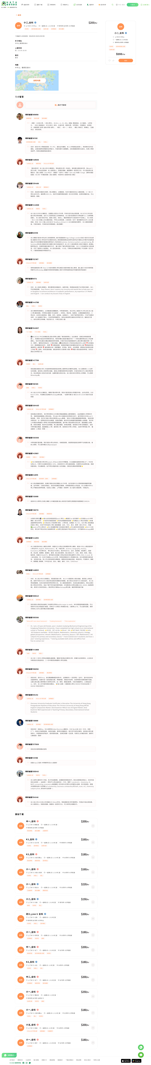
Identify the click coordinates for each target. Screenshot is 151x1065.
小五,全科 (31, 1024)
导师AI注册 (97, 1060)
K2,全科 (30, 854)
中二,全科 (31, 976)
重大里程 (36, 1060)
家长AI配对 (87, 1060)
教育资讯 (20, 1060)
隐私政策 (78, 1060)
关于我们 (12, 1060)
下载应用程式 (69, 1060)
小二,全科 (28, 22)
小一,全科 (31, 869)
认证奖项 (28, 1060)
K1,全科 (30, 839)
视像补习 (44, 1060)
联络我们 (60, 1060)
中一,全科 (31, 821)
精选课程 (52, 1060)
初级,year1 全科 (34, 914)
